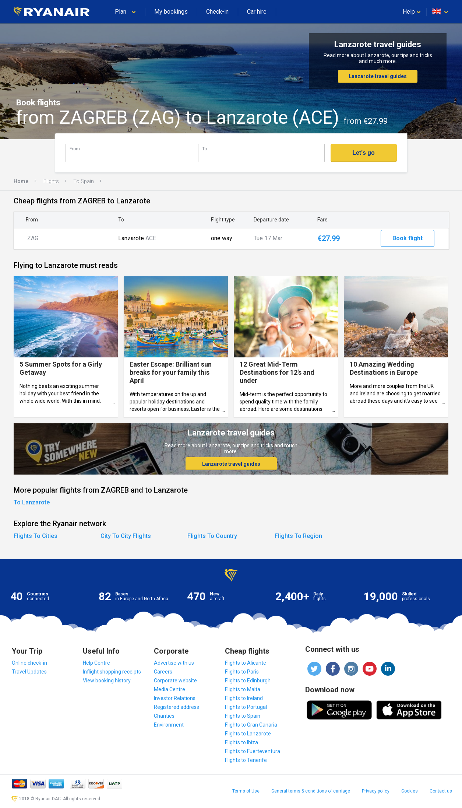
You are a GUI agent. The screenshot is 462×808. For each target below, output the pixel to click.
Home (21, 181)
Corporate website (175, 680)
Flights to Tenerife (246, 760)
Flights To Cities (35, 535)
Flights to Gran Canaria (251, 725)
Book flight (407, 238)
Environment (169, 725)
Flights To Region (298, 535)
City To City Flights (125, 535)
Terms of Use (246, 791)
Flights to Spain (242, 716)
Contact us (441, 791)
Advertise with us (174, 663)
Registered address (176, 707)
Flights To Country (212, 535)
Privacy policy (375, 791)
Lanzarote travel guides (378, 76)
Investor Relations (174, 698)
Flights (51, 181)
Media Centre (169, 689)
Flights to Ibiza (241, 742)
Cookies (409, 791)
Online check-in (29, 663)
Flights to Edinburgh (248, 680)
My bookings (171, 11)
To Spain (83, 181)
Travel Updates (29, 672)
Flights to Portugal (246, 707)
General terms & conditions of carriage (310, 791)
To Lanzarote (32, 502)
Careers (163, 672)
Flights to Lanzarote (248, 734)
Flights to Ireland (244, 698)
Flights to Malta (242, 689)
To (204, 148)
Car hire (257, 11)
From (75, 148)
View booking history (107, 680)
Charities (164, 716)
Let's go (363, 153)
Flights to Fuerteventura (252, 751)
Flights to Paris (242, 672)
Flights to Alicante (245, 663)
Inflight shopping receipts (112, 672)
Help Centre (96, 663)
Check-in (217, 11)
